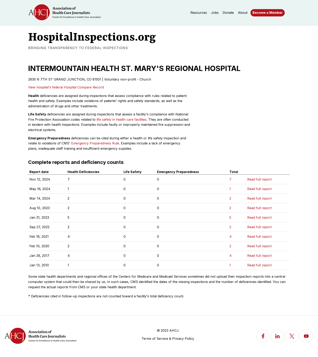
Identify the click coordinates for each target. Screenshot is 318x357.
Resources (198, 13)
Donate (228, 13)
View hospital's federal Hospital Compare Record (66, 87)
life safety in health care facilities (121, 119)
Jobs (215, 13)
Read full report (259, 179)
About (242, 13)
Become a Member (267, 13)
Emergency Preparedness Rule (95, 143)
